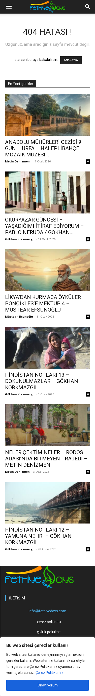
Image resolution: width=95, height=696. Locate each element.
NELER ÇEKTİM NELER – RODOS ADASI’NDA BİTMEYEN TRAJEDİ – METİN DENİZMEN (46, 458)
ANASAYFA (71, 60)
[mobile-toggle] (9, 7)
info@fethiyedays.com (47, 611)
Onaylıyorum (48, 685)
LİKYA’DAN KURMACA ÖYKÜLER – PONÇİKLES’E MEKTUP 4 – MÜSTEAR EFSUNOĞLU (45, 303)
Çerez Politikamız (50, 673)
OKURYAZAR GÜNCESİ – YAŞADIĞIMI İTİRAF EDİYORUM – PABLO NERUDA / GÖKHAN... (44, 226)
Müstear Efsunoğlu (19, 316)
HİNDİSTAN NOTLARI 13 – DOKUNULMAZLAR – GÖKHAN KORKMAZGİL (41, 381)
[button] (88, 7)
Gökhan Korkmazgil (20, 239)
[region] (47, 666)
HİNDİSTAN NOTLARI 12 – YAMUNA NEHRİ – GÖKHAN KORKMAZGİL (38, 536)
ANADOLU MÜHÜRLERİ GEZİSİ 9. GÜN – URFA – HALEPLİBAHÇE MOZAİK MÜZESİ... (44, 148)
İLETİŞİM (17, 598)
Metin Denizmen (17, 161)
